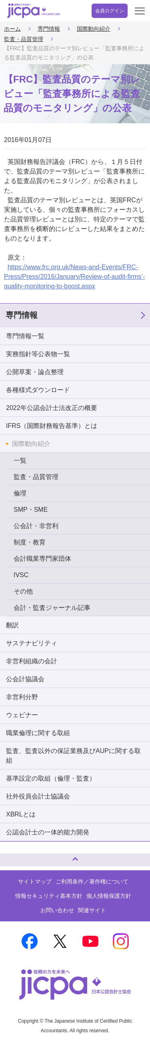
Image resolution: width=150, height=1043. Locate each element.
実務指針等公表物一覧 (38, 354)
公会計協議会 (25, 679)
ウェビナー (22, 715)
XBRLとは (21, 814)
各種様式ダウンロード (38, 389)
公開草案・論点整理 (35, 372)
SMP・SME (31, 509)
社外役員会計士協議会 (38, 796)
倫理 (20, 493)
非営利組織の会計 (31, 661)
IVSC (21, 575)
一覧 (20, 460)
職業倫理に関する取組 (38, 733)
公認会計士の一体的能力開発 (47, 832)
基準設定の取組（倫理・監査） (51, 778)
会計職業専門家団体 (42, 558)
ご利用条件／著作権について (92, 881)
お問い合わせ (57, 910)
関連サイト (92, 910)
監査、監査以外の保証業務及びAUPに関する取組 (73, 755)
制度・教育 (30, 542)
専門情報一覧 (25, 336)
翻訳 (12, 625)
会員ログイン (109, 11)
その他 (23, 591)
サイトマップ (35, 881)
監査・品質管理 (23, 39)
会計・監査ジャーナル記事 (52, 607)
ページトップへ (14, 856)
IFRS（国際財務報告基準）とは (51, 425)
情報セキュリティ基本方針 (48, 896)
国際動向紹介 (93, 29)
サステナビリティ (31, 643)
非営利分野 (22, 697)
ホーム (12, 29)
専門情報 (49, 29)
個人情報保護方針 (108, 896)
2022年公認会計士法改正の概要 (51, 407)
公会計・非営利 (36, 525)
